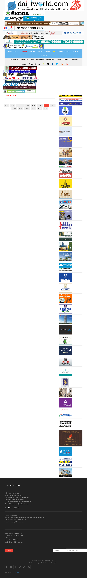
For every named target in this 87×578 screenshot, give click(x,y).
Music (59, 59)
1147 (27, 105)
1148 (33, 105)
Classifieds (40, 59)
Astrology (23, 64)
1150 (46, 105)
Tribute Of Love (34, 64)
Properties (24, 59)
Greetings (74, 59)
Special (47, 51)
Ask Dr (66, 59)
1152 (14, 109)
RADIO (67, 51)
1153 (20, 109)
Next (39, 109)
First (6, 105)
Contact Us (43, 55)
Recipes (32, 51)
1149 (39, 105)
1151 (52, 105)
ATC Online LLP (16, 572)
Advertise (76, 51)
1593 (27, 109)
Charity (40, 51)
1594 (33, 109)
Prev (12, 105)
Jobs (32, 59)
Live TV (60, 51)
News (16, 51)
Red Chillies (50, 59)
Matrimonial (14, 59)
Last (45, 109)
